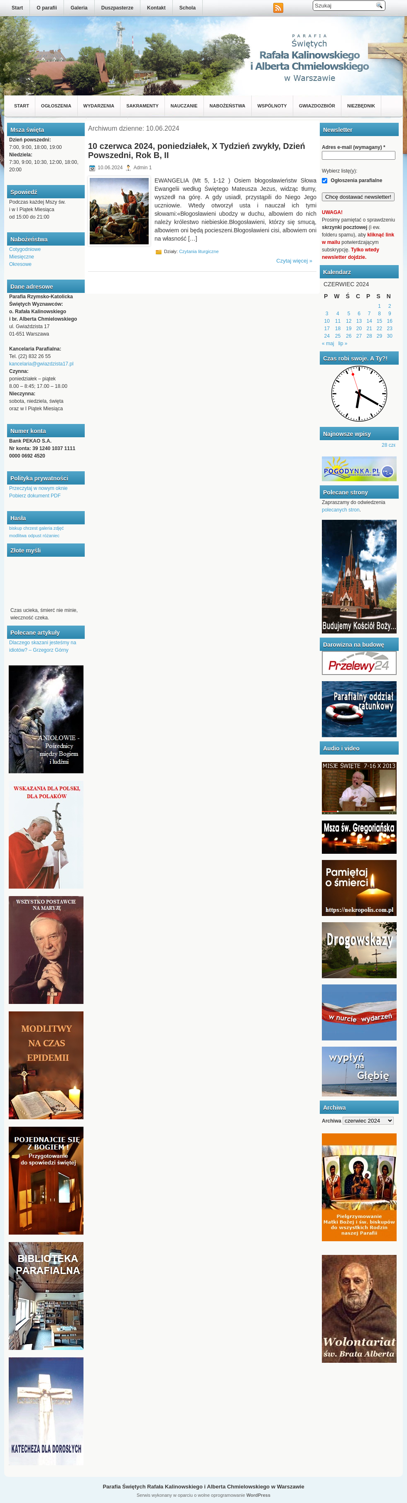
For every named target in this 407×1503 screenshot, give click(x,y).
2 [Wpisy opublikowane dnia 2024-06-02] (389, 306)
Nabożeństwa (227, 105)
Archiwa (331, 1121)
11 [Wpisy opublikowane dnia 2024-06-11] (338, 321)
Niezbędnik (361, 105)
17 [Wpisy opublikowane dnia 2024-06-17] (326, 328)
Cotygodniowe (25, 249)
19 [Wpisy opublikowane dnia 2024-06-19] (348, 328)
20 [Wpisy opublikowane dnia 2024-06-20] (359, 328)
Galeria (79, 8)
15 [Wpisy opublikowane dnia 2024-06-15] (379, 321)
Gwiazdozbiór (317, 105)
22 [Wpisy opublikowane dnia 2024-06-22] (379, 328)
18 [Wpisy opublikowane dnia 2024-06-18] (338, 328)
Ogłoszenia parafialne (352, 180)
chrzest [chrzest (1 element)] (30, 528)
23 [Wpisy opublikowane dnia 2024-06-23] (389, 328)
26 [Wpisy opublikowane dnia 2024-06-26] (348, 336)
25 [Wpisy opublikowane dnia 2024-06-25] (338, 336)
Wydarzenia (99, 105)
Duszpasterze (117, 8)
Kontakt (156, 8)
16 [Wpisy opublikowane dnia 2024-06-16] (389, 321)
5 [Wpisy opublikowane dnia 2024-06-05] (348, 314)
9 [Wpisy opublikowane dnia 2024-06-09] (389, 314)
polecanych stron (341, 510)
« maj (328, 343)
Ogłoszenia (56, 105)
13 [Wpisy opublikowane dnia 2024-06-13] (359, 321)
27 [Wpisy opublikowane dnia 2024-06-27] (359, 336)
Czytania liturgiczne (198, 251)
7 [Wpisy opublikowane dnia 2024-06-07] (369, 314)
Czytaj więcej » (294, 261)
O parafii (47, 8)
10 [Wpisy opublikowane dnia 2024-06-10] (326, 321)
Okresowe (20, 264)
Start (17, 8)
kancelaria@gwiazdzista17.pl (41, 364)
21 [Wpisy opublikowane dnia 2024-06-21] (369, 328)
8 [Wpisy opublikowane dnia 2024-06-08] (379, 314)
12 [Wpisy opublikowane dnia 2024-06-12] (348, 321)
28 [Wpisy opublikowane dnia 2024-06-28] (369, 336)
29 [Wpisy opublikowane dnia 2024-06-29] (379, 336)
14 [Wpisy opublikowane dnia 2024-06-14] (369, 321)
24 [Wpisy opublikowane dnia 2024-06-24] (326, 336)
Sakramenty (142, 105)
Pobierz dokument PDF (35, 496)
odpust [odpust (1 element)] (34, 535)
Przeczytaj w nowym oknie (38, 488)
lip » (342, 343)
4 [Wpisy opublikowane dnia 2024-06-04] (337, 314)
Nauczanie (184, 105)
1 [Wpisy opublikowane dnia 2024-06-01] (379, 306)
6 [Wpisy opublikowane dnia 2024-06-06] (359, 314)
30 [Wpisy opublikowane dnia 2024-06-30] (389, 336)
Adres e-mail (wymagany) (353, 147)
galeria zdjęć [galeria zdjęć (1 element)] (51, 528)
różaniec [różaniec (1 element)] (51, 535)
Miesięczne (21, 257)
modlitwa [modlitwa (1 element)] (18, 535)
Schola (187, 8)
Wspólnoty (272, 105)
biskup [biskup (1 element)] (15, 528)
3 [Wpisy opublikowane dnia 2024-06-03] (327, 314)
